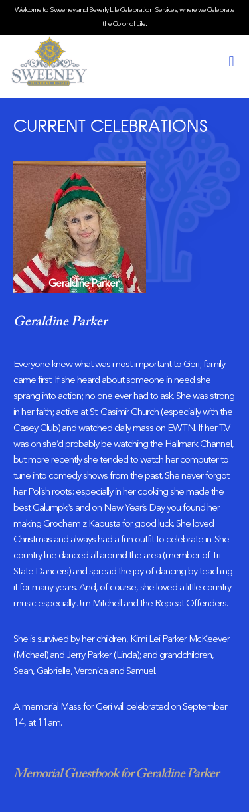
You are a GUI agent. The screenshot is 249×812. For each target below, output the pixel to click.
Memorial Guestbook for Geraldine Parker (115, 774)
